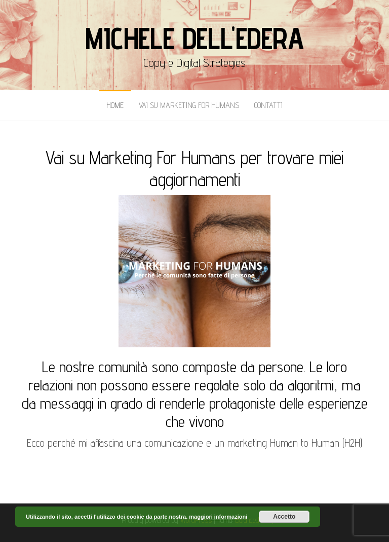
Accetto (284, 516)
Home (115, 105)
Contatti (268, 105)
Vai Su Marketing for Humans (189, 105)
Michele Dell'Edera (194, 38)
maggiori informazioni (218, 517)
